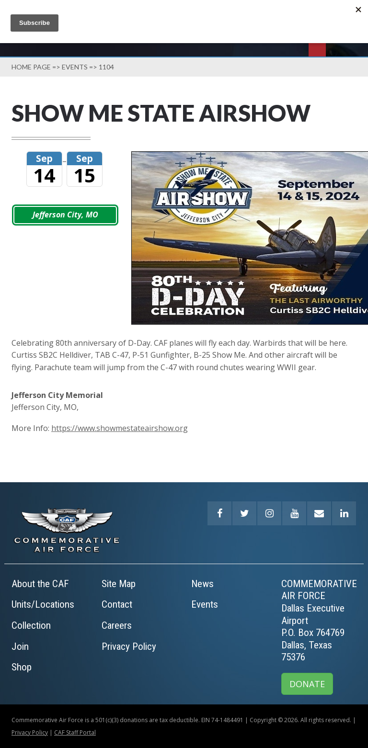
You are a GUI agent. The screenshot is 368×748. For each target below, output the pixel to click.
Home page (31, 67)
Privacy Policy (129, 646)
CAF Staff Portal (75, 732)
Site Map (119, 583)
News (202, 583)
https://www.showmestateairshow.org (119, 428)
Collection (31, 625)
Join (20, 646)
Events (75, 67)
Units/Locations (43, 604)
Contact (117, 604)
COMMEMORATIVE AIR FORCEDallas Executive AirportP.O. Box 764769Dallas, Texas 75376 (319, 620)
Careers (117, 625)
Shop (22, 667)
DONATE (307, 684)
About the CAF (40, 583)
